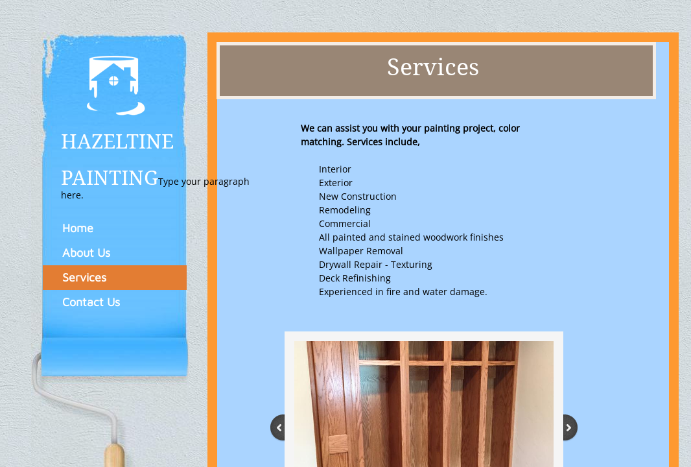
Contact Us (91, 302)
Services (84, 277)
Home (77, 228)
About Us (86, 252)
